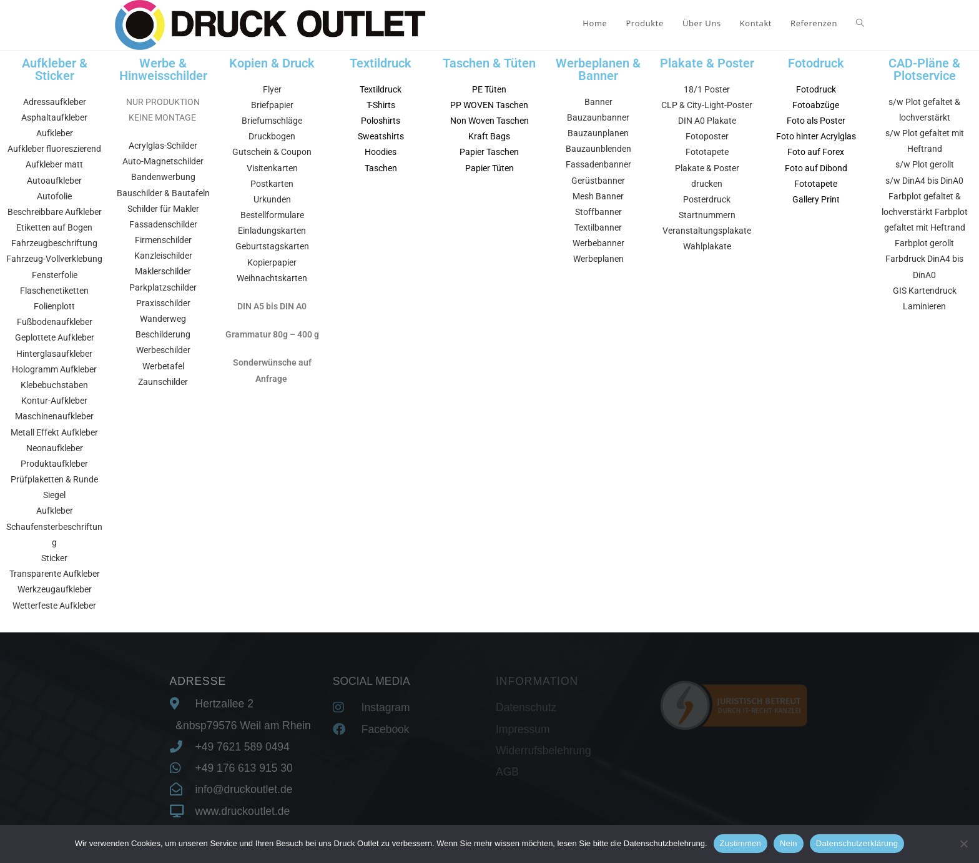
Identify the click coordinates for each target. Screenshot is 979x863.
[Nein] (963, 843)
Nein (788, 843)
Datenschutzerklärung (857, 843)
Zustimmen (741, 843)
